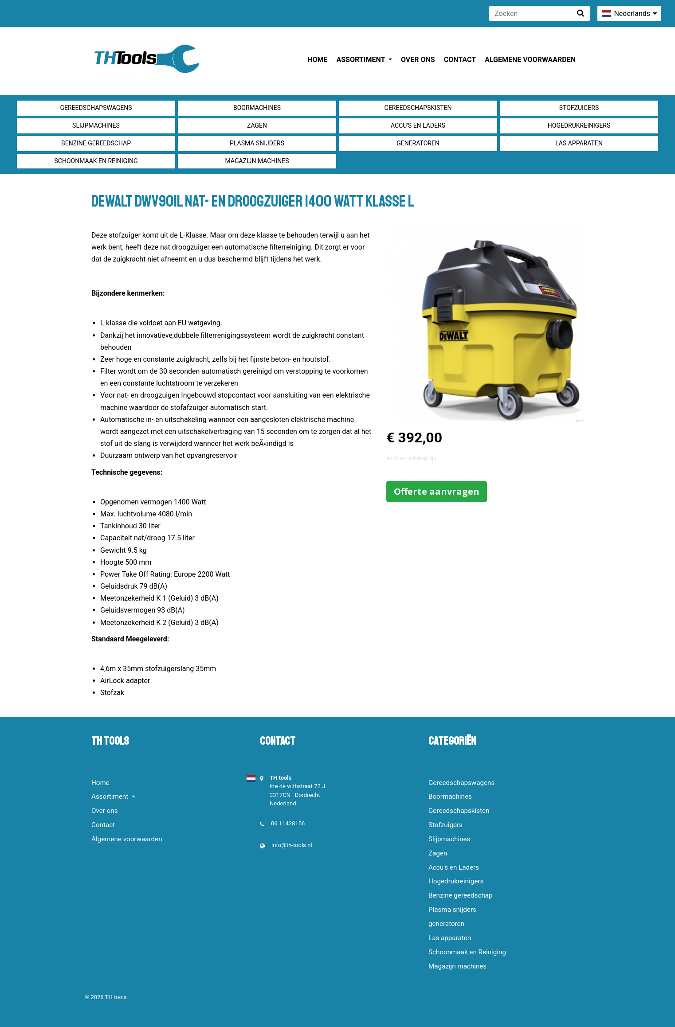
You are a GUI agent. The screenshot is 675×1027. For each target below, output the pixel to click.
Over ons (418, 59)
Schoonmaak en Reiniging (95, 160)
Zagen (257, 125)
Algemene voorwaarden (530, 59)
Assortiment (362, 59)
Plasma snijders (257, 143)
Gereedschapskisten (417, 107)
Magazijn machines (257, 160)
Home (317, 59)
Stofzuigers (579, 107)
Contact (460, 59)
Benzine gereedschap (96, 143)
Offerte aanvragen (436, 491)
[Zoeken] (539, 13)
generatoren (418, 143)
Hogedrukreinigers (579, 125)
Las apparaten (579, 143)
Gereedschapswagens (96, 107)
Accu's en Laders (418, 125)
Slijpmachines (96, 125)
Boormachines (257, 107)
